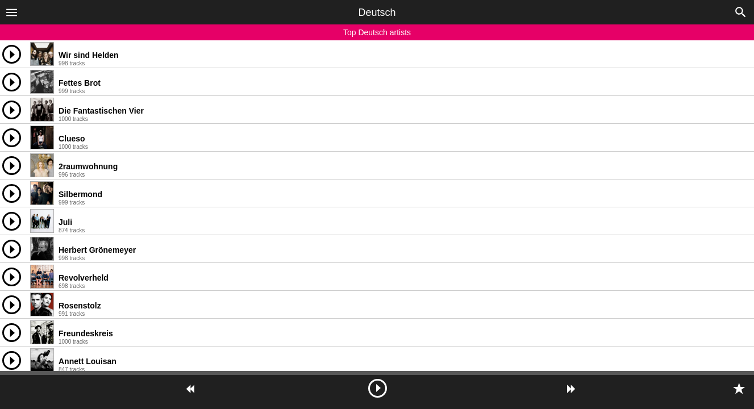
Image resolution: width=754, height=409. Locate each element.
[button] (12, 12)
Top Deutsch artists (377, 32)
